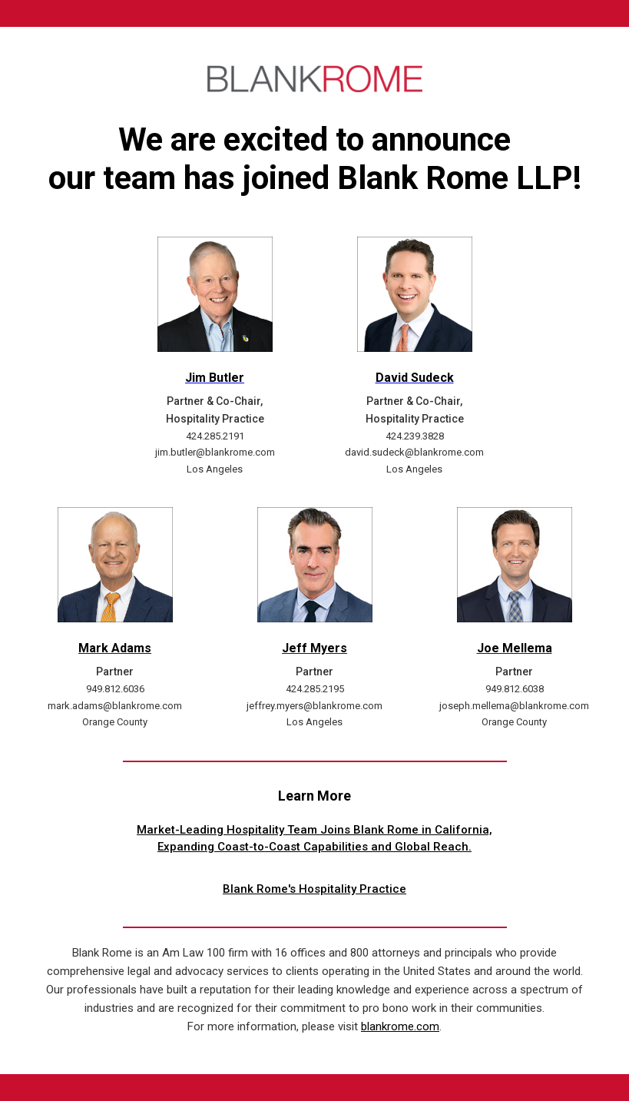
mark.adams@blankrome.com (115, 705)
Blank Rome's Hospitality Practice (314, 889)
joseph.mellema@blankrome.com (514, 705)
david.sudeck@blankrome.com (414, 452)
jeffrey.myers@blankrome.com (314, 705)
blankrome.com (400, 1026)
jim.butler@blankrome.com (215, 452)
